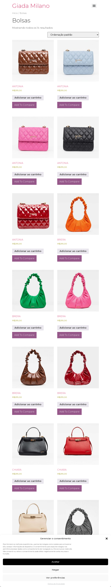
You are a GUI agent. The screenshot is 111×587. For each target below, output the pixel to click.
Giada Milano (31, 5)
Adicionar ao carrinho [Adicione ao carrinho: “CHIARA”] (27, 481)
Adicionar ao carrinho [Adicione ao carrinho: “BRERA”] (73, 251)
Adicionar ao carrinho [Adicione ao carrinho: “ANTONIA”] (27, 97)
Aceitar (56, 561)
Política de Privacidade (56, 584)
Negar (55, 569)
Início (15, 13)
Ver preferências (55, 577)
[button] (106, 538)
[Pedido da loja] (73, 35)
